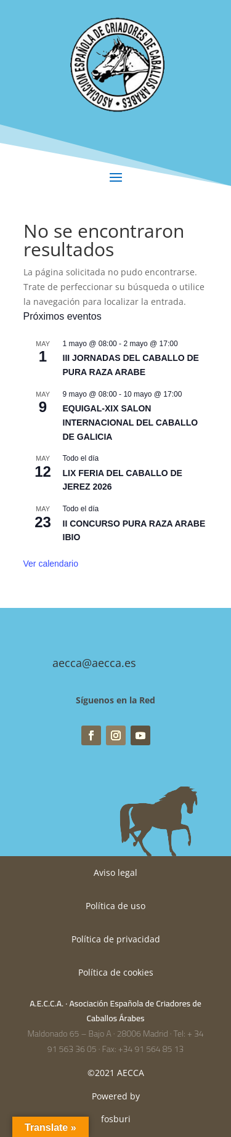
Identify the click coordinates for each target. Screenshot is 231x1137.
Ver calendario (51, 563)
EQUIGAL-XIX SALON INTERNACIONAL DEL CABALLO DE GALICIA (130, 422)
